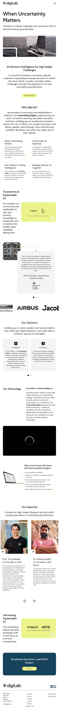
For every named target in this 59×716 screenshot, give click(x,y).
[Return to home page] (10, 3)
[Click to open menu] (55, 3)
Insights (29, 704)
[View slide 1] (33, 297)
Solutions (29, 694)
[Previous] (25, 601)
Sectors (29, 696)
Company (29, 699)
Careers (29, 701)
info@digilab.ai (7, 704)
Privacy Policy (52, 694)
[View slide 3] (38, 297)
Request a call (29, 706)
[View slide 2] (36, 297)
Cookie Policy (52, 696)
